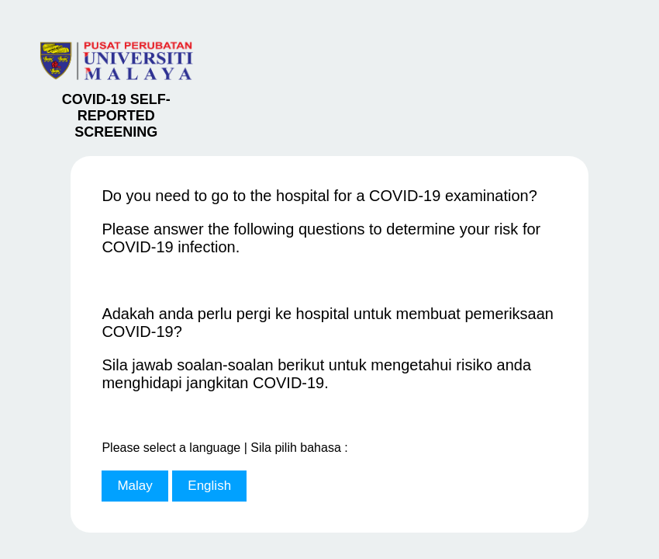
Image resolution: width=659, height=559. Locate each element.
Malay (134, 485)
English (209, 485)
